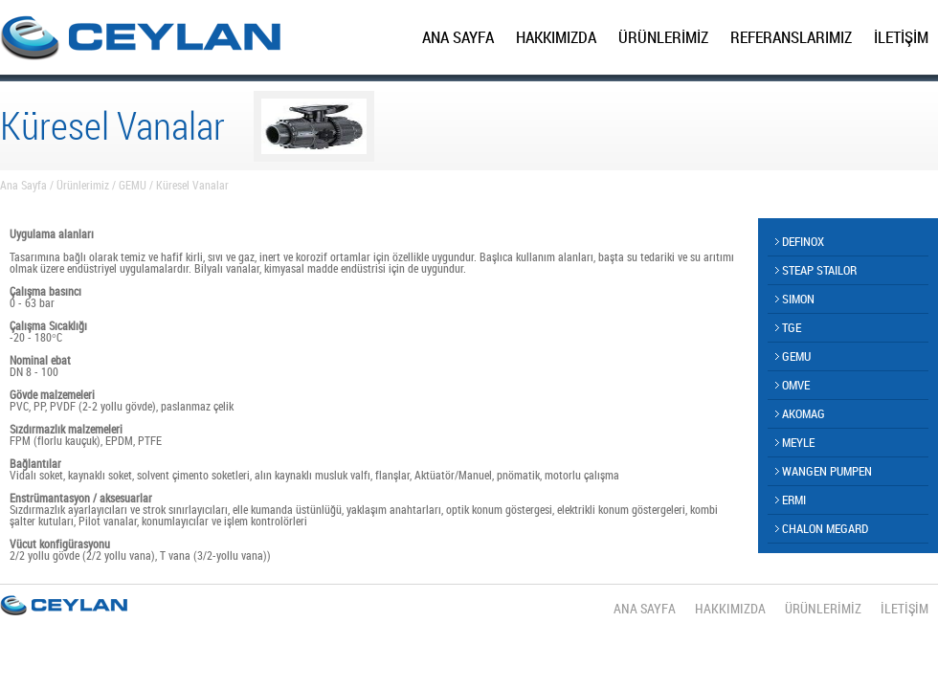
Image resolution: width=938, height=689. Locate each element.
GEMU (132, 184)
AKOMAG (800, 413)
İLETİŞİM (901, 37)
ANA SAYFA (458, 37)
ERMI (790, 499)
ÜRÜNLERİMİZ (663, 37)
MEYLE (795, 442)
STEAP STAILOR (816, 269)
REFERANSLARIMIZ (791, 37)
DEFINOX (799, 241)
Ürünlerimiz (82, 184)
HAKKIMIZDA (556, 37)
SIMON (795, 298)
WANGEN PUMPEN (823, 470)
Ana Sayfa (23, 184)
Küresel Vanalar (192, 184)
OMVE (792, 384)
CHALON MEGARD (821, 528)
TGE (788, 327)
